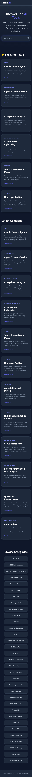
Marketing (16, 678)
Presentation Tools (16, 704)
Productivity (16, 710)
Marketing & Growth (16, 685)
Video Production (16, 760)
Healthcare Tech (16, 647)
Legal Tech (16, 653)
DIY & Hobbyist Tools (16, 609)
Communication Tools (16, 578)
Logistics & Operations (16, 660)
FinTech (16, 634)
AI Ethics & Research (16, 565)
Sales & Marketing (16, 741)
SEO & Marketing (16, 748)
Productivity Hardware (16, 716)
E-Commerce (16, 615)
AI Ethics (16, 559)
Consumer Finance (16, 584)
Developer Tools (16, 603)
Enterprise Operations (16, 628)
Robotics (16, 723)
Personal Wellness (16, 697)
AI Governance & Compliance (16, 571)
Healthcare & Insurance (16, 641)
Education (16, 622)
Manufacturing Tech (16, 666)
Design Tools (16, 596)
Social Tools (16, 754)
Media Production (16, 691)
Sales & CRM (16, 729)
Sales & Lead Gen (16, 735)
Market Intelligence (16, 672)
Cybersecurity (16, 590)
